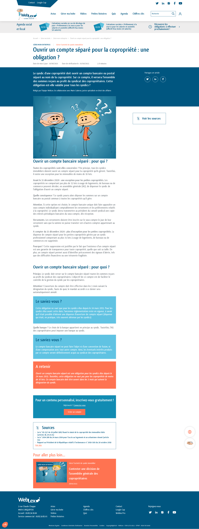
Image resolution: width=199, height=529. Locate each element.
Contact (31, 3)
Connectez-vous (80, 405)
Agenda (124, 14)
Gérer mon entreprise (60, 38)
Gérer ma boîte (68, 14)
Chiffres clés (138, 14)
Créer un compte (74, 412)
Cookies (101, 525)
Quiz (114, 14)
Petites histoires (99, 14)
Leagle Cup (41, 3)
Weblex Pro (120, 513)
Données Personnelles (91, 525)
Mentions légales (54, 525)
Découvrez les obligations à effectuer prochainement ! (165, 26)
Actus (53, 14)
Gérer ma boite (45, 38)
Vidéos (83, 14)
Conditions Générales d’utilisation (71, 525)
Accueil (35, 38)
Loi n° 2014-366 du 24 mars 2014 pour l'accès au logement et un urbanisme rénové (69, 437)
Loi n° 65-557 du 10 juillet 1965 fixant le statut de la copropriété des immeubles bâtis (71, 432)
